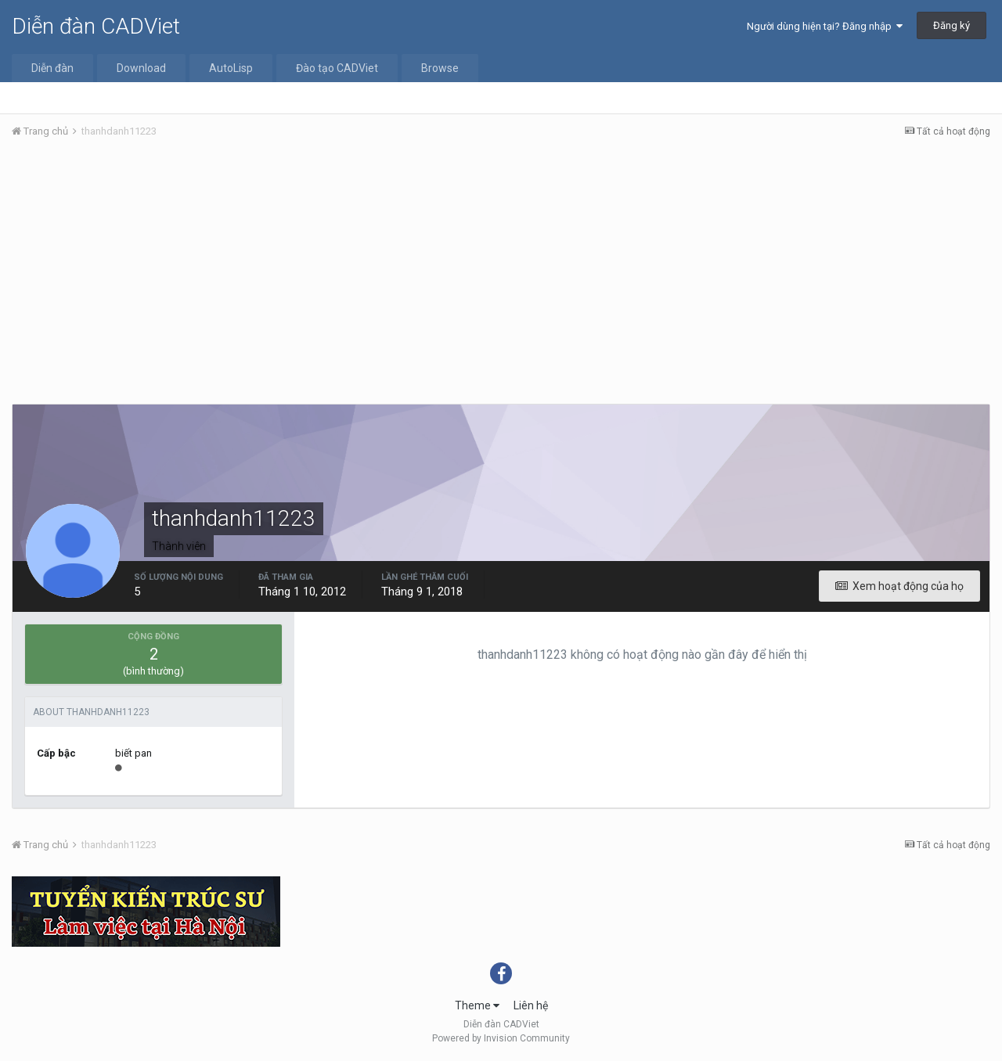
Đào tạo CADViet (337, 68)
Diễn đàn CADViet (96, 26)
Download (141, 68)
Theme (477, 1005)
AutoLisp (231, 68)
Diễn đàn (52, 68)
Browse (440, 68)
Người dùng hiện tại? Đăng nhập (825, 26)
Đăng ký (951, 25)
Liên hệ (531, 1005)
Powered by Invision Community (501, 1038)
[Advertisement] (501, 268)
